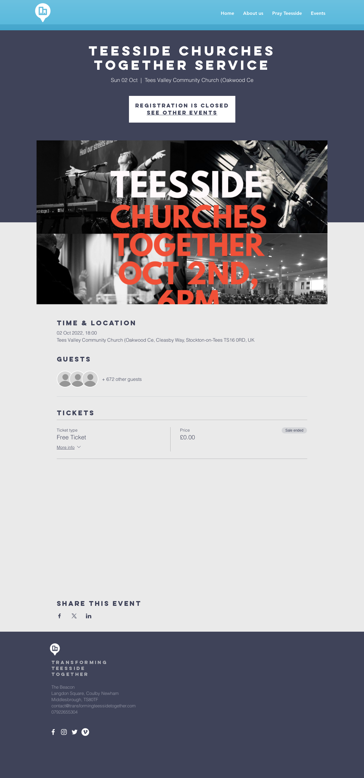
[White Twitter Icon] (74, 732)
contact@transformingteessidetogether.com (93, 706)
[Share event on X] (74, 616)
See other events (182, 112)
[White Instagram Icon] (64, 732)
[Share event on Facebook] (59, 616)
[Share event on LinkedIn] (89, 616)
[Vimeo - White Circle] (85, 732)
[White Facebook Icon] (53, 732)
